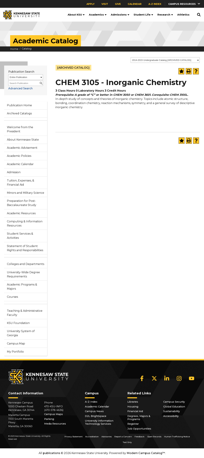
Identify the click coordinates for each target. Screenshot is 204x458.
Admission (14, 172)
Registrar (133, 423)
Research (165, 14)
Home (14, 49)
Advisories (106, 436)
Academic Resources (21, 213)
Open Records (154, 436)
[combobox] (165, 60)
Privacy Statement (73, 436)
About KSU (76, 14)
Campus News (94, 411)
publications (51, 453)
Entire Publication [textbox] (18, 77)
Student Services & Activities (20, 235)
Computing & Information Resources (24, 223)
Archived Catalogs (19, 113)
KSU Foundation (18, 323)
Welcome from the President (20, 129)
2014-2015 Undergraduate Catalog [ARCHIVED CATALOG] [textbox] (161, 60)
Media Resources (55, 423)
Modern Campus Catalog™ (146, 453)
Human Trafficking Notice (177, 436)
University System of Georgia (21, 333)
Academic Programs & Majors (22, 286)
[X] (154, 378)
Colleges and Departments (25, 264)
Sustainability (171, 411)
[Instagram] (179, 378)
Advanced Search (20, 88)
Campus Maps (53, 414)
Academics (98, 14)
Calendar (135, 4)
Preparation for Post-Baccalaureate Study (21, 203)
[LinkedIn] (167, 378)
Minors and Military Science (25, 192)
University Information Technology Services (99, 422)
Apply (90, 4)
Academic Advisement (22, 147)
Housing (132, 406)
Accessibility (171, 416)
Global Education (174, 406)
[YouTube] (191, 378)
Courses (12, 296)
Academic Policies (19, 155)
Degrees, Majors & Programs (138, 418)
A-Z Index (154, 4)
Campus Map (16, 343)
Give (118, 4)
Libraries (132, 401)
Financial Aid (135, 411)
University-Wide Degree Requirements (23, 274)
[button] (184, 4)
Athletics (183, 14)
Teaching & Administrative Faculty (24, 313)
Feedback (139, 436)
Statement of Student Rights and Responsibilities (25, 248)
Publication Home (19, 105)
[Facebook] (142, 378)
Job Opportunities (139, 428)
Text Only (127, 442)
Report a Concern (123, 436)
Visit (104, 4)
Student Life (143, 14)
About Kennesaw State (23, 139)
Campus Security (174, 401)
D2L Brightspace (95, 416)
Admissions (120, 14)
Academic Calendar (20, 164)
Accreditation (92, 436)
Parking (49, 419)
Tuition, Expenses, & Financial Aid (20, 182)
